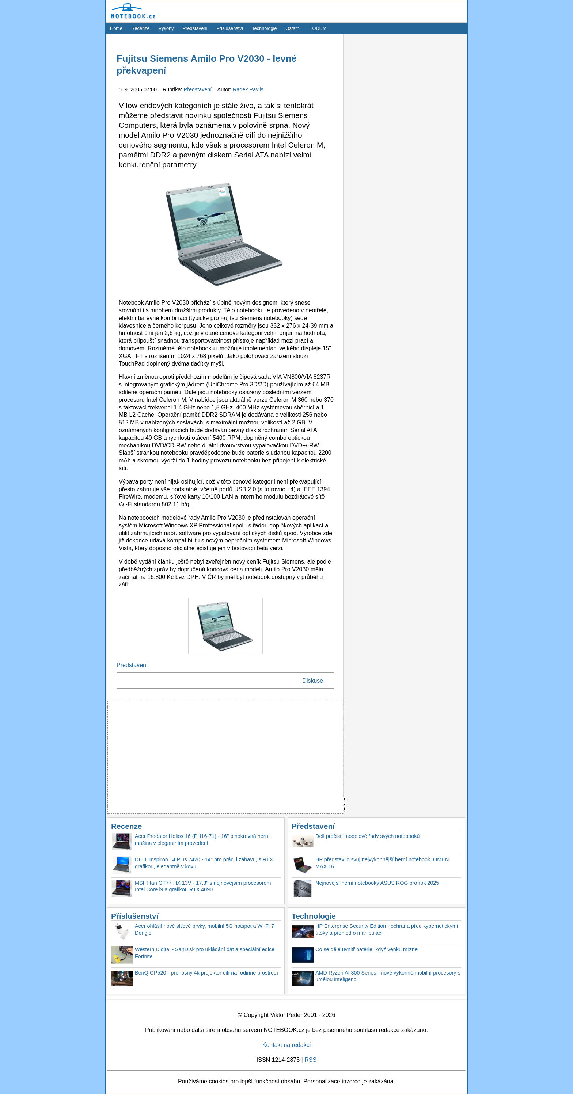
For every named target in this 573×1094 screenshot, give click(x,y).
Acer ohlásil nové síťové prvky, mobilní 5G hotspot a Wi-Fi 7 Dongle (204, 929)
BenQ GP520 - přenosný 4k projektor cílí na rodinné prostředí (206, 973)
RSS (310, 1060)
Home (116, 28)
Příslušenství (229, 28)
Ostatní (293, 28)
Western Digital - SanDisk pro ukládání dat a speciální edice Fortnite (204, 952)
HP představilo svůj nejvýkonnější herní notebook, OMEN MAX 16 (382, 863)
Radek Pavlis (248, 89)
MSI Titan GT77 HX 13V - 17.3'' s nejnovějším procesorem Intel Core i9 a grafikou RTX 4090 (203, 886)
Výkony (166, 28)
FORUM (318, 28)
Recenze (140, 28)
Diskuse (312, 681)
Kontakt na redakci (286, 1045)
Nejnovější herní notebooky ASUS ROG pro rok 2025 (377, 883)
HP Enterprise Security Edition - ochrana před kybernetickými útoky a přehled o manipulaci (386, 929)
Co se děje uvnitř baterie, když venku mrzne (366, 949)
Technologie (264, 28)
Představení (195, 28)
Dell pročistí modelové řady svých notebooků (367, 836)
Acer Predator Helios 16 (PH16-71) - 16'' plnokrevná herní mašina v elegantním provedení (202, 839)
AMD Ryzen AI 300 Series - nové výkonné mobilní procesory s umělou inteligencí (387, 976)
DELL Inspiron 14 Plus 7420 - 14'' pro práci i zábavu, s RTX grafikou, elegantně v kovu (204, 863)
